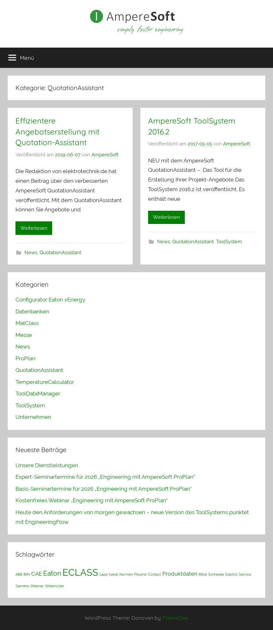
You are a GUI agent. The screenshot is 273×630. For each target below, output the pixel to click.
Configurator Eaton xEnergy (50, 299)
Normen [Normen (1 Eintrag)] (126, 574)
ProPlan (25, 358)
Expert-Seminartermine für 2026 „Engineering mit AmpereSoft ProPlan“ (105, 477)
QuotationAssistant (60, 252)
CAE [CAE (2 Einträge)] (36, 573)
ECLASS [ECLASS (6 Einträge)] (80, 572)
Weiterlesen (33, 228)
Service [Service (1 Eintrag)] (245, 574)
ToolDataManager (37, 393)
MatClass (27, 323)
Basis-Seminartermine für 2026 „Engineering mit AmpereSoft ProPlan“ (103, 489)
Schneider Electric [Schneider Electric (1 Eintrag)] (223, 574)
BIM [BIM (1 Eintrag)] (27, 574)
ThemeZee (175, 618)
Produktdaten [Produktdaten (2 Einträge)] (179, 573)
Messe (23, 335)
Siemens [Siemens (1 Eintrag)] (22, 586)
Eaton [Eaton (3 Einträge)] (52, 573)
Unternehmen (33, 417)
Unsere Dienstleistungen (46, 465)
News (30, 252)
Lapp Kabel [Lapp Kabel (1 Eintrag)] (108, 574)
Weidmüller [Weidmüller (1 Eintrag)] (54, 586)
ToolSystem (229, 242)
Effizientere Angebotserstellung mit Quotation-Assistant (57, 131)
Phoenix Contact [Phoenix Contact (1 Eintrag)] (147, 574)
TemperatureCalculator (44, 382)
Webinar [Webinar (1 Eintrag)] (37, 586)
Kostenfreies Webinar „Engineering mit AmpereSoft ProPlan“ (91, 500)
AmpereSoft (104, 155)
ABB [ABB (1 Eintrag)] (18, 574)
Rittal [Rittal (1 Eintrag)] (203, 574)
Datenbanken (32, 311)
